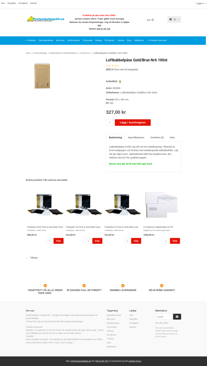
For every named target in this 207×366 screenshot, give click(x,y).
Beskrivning (115, 137)
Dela (172, 137)
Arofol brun (85, 53)
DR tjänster (109, 40)
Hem (3, 3)
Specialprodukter (46, 40)
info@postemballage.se (81, 361)
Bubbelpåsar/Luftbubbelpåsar (64, 53)
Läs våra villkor (161, 323)
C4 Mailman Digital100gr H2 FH (158, 227)
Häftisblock (139, 40)
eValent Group (134, 361)
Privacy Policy (160, 334)
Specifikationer (136, 137)
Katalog (98, 40)
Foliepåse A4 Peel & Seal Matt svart (121, 227)
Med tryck (60, 40)
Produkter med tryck (158, 40)
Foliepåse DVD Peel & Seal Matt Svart (45, 227)
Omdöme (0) (157, 137)
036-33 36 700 (103, 29)
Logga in (200, 3)
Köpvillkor (12, 3)
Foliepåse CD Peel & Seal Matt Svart (83, 227)
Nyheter (33, 3)
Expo (129, 40)
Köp (58, 241)
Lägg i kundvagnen (133, 122)
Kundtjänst (23, 3)
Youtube (120, 40)
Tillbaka (32, 257)
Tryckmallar (87, 40)
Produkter (31, 40)
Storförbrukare (73, 40)
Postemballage (40, 53)
